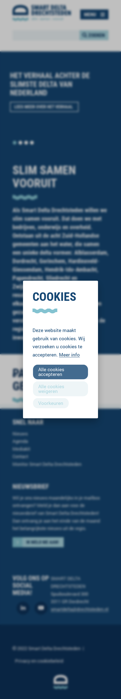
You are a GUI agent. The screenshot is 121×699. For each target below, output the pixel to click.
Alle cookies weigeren (51, 388)
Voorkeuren (50, 403)
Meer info (69, 354)
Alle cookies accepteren (51, 371)
